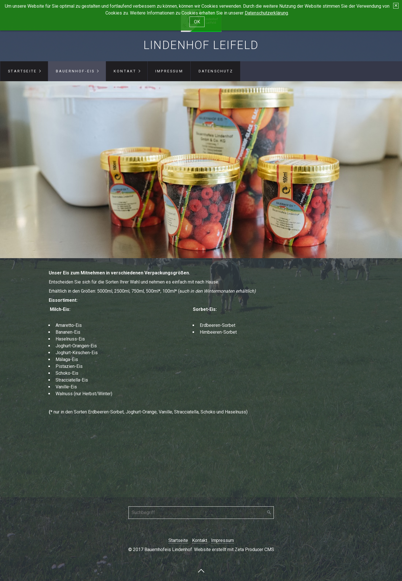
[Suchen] (269, 512)
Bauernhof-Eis (75, 71)
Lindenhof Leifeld (201, 45)
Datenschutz (216, 71)
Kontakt (125, 71)
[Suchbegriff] (201, 512)
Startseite (22, 71)
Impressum (169, 71)
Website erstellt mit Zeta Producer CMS (234, 549)
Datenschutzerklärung (266, 10)
